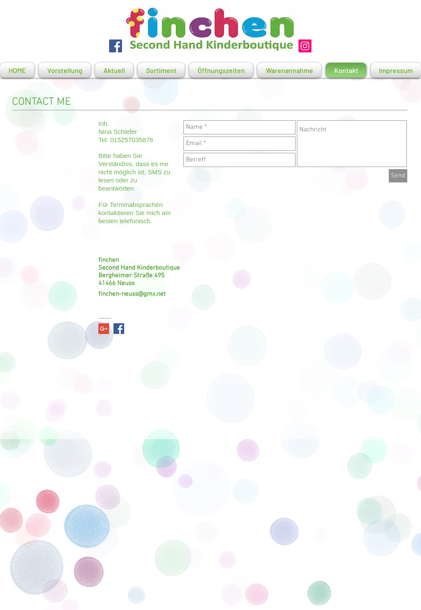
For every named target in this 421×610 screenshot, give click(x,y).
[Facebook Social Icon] (118, 328)
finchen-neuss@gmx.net (132, 294)
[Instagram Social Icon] (305, 45)
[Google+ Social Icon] (103, 328)
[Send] (398, 175)
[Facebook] (115, 45)
